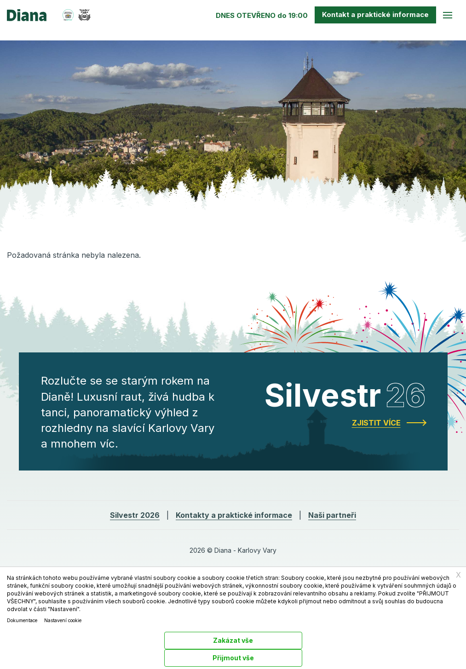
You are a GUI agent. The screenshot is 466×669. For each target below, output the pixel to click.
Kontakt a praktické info (375, 14)
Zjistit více (376, 422)
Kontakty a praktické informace (234, 515)
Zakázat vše (233, 640)
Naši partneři (332, 515)
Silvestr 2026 (135, 515)
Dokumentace (22, 620)
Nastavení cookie (62, 620)
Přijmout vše (233, 658)
